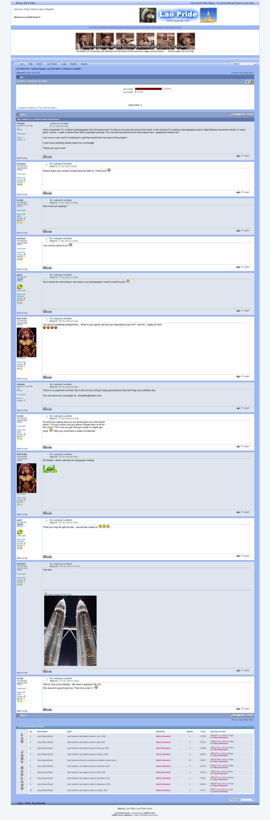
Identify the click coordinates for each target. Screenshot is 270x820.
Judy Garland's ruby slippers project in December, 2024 (88, 766)
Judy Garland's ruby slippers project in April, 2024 (86, 772)
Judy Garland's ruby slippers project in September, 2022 (88, 784)
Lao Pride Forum (23, 69)
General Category (38, 69)
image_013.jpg (51, 595)
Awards (84, 64)
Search (39, 64)
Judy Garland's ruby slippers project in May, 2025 (86, 742)
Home (22, 64)
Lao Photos (102, 28)
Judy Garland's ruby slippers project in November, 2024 (88, 778)
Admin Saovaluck (32, 73)
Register (50, 9)
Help (30, 64)
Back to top (22, 158)
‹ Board (27, 803)
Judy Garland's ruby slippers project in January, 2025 (87, 754)
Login (40, 9)
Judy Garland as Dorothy (129, 28)
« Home (20, 803)
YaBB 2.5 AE (149, 813)
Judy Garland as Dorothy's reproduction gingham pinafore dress (91, 760)
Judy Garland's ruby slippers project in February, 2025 (88, 748)
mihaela (31, 108)
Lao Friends (52, 64)
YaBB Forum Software (122, 815)
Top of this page (38, 803)
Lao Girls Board (54, 69)
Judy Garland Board (45, 736)
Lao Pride (92, 28)
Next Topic (249, 73)
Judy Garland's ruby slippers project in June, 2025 (86, 736)
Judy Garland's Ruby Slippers (151, 28)
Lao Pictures (113, 28)
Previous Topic (237, 73)
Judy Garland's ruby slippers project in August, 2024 (87, 790)
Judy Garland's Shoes (172, 28)
